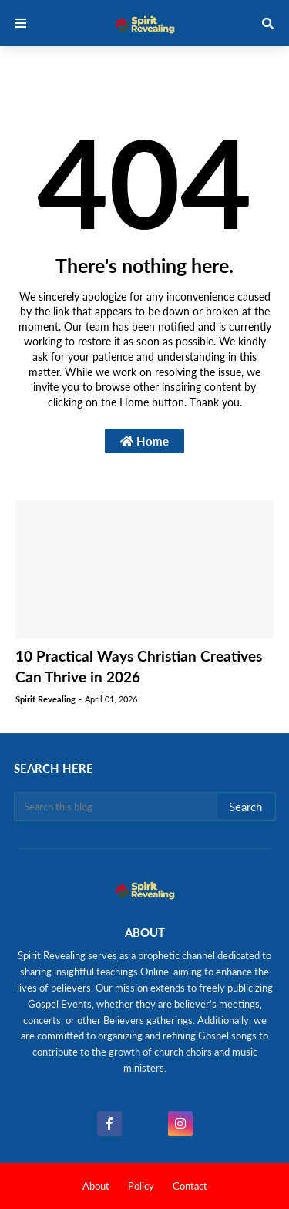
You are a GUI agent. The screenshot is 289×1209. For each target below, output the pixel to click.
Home (144, 441)
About (95, 1186)
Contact (190, 1186)
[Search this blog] (116, 806)
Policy (141, 1186)
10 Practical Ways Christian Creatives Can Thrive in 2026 (138, 666)
